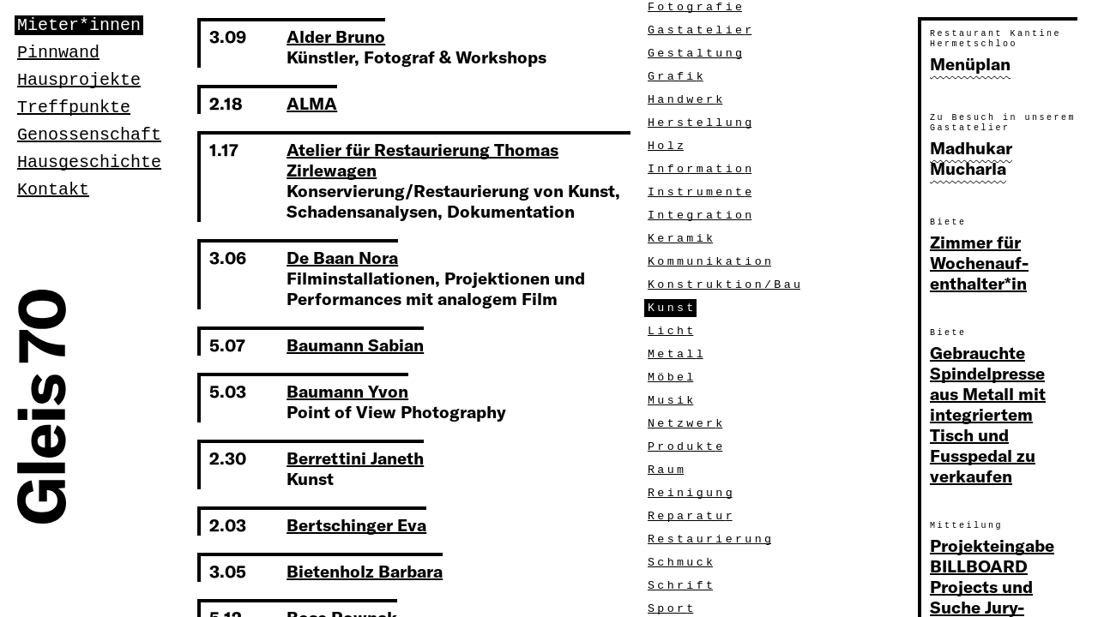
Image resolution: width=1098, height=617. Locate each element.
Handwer (687, 100)
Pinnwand (58, 53)
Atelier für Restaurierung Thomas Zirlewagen (422, 160)
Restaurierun (711, 539)
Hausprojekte (79, 80)
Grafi (677, 77)
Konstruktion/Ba (726, 285)
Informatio (701, 169)
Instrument (701, 192)
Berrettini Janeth (355, 458)
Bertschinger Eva (356, 525)
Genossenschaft (89, 135)
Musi (672, 401)
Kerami (682, 239)
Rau (667, 470)
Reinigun (692, 493)
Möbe (672, 377)
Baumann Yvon (347, 391)
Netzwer (687, 424)
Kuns (672, 308)
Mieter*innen (79, 25)
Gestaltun (696, 54)
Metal (677, 354)
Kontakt (53, 190)
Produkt (687, 447)
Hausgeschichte (89, 162)
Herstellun (701, 123)
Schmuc (682, 563)
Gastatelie (701, 30)
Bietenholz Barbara (365, 571)
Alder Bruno (336, 36)
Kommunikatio (711, 262)
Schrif (682, 586)
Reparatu (692, 516)
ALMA (312, 103)
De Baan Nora (342, 257)
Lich (672, 331)
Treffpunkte (73, 107)
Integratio (701, 216)
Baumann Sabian (355, 345)
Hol (667, 146)
